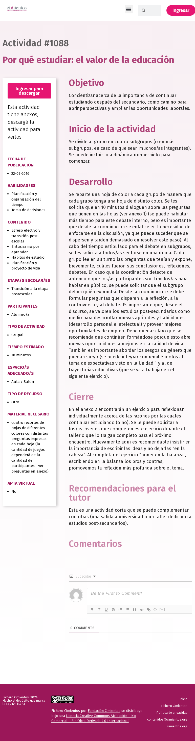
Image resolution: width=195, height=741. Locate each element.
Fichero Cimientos (174, 706)
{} (155, 609)
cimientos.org (177, 726)
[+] (162, 609)
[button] (129, 9)
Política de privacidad (171, 712)
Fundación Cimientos (104, 711)
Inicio (183, 699)
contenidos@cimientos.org (168, 719)
